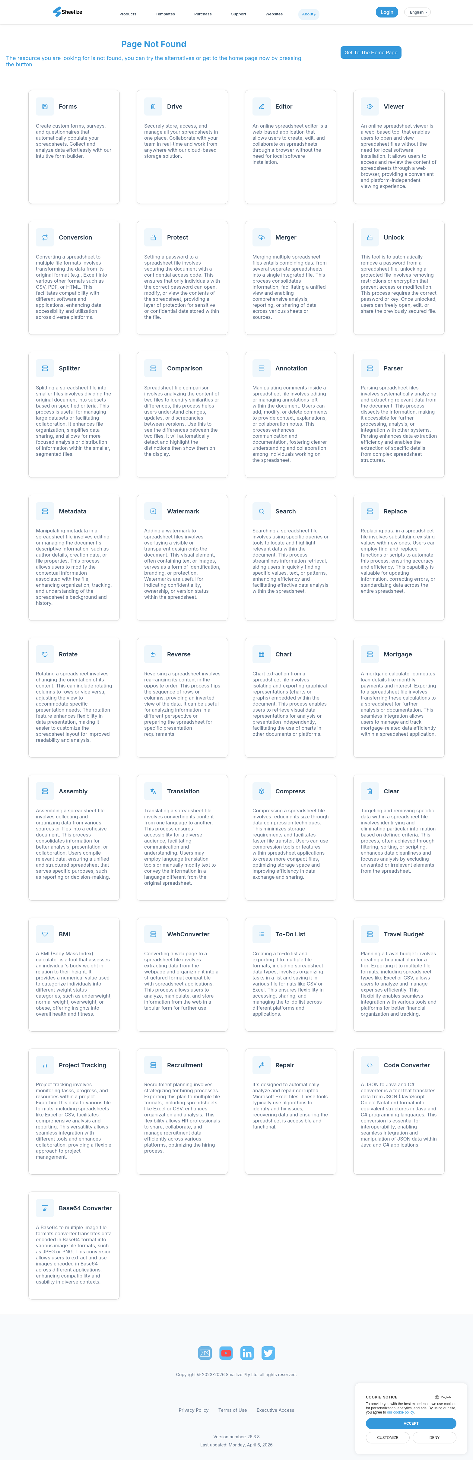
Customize (387, 1438)
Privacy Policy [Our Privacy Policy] (194, 1410)
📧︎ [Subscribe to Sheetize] (205, 1352)
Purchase (203, 13)
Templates (165, 13)
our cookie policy (400, 1412)
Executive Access (275, 1410)
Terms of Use (232, 1410)
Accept (411, 1423)
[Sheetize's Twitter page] (268, 1353)
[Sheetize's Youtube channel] (226, 1353)
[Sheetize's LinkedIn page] (247, 1353)
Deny (435, 1438)
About (307, 13)
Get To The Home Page (370, 52)
